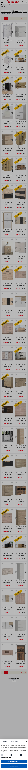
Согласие (4, 741)
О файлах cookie (14, 741)
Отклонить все (14, 766)
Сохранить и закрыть (14, 761)
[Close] (26, 741)
